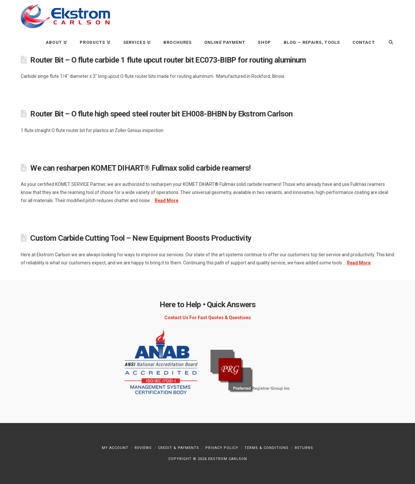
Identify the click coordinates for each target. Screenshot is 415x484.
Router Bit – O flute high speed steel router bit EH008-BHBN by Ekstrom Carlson (161, 113)
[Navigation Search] (387, 42)
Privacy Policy (221, 448)
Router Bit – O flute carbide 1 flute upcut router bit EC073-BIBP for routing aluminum (168, 60)
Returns (304, 448)
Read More (166, 200)
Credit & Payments (178, 448)
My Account (115, 448)
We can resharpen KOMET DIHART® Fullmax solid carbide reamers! (140, 168)
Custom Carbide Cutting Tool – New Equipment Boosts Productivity (140, 238)
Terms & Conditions (266, 448)
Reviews (143, 448)
